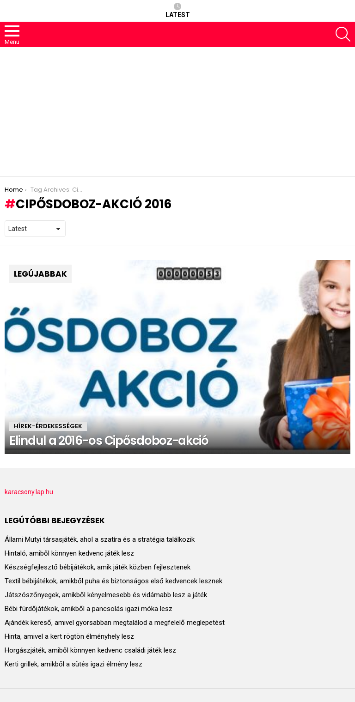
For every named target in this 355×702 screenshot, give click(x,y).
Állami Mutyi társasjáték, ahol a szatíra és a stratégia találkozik (100, 539)
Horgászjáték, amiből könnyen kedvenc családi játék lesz (90, 650)
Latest (177, 10)
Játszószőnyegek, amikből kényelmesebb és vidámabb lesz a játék (106, 595)
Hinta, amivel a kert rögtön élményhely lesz (69, 636)
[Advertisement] (177, 111)
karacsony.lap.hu (29, 492)
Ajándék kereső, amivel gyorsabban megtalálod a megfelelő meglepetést (115, 622)
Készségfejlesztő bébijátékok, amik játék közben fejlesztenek (97, 567)
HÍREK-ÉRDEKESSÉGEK (48, 426)
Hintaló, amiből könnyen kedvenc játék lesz (69, 553)
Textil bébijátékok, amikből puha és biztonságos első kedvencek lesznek (113, 581)
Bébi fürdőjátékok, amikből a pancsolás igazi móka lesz (88, 609)
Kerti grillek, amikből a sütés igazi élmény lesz (73, 664)
